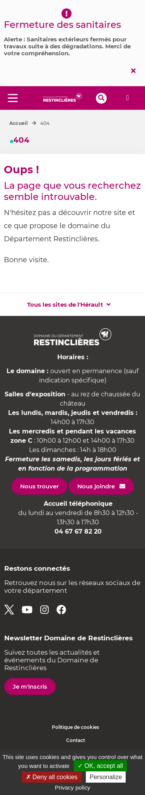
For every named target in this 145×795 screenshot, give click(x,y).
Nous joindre (96, 486)
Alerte (127, 97)
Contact (75, 740)
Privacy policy (72, 787)
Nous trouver (39, 486)
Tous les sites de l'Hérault (65, 304)
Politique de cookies (75, 727)
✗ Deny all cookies (52, 777)
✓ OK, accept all (100, 766)
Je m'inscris (30, 686)
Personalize (106, 777)
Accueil (18, 123)
